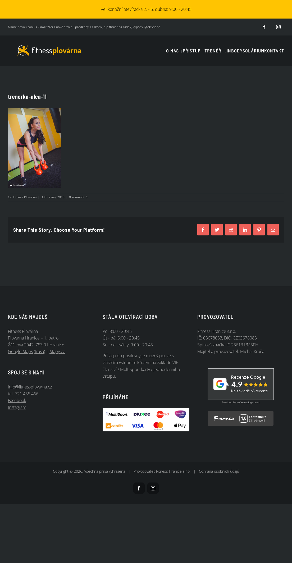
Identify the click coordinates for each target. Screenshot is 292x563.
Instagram (17, 407)
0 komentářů (78, 197)
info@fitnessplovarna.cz (30, 387)
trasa (39, 351)
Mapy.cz (57, 351)
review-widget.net (248, 402)
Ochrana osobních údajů (219, 471)
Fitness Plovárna (24, 197)
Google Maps (20, 351)
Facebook (17, 400)
